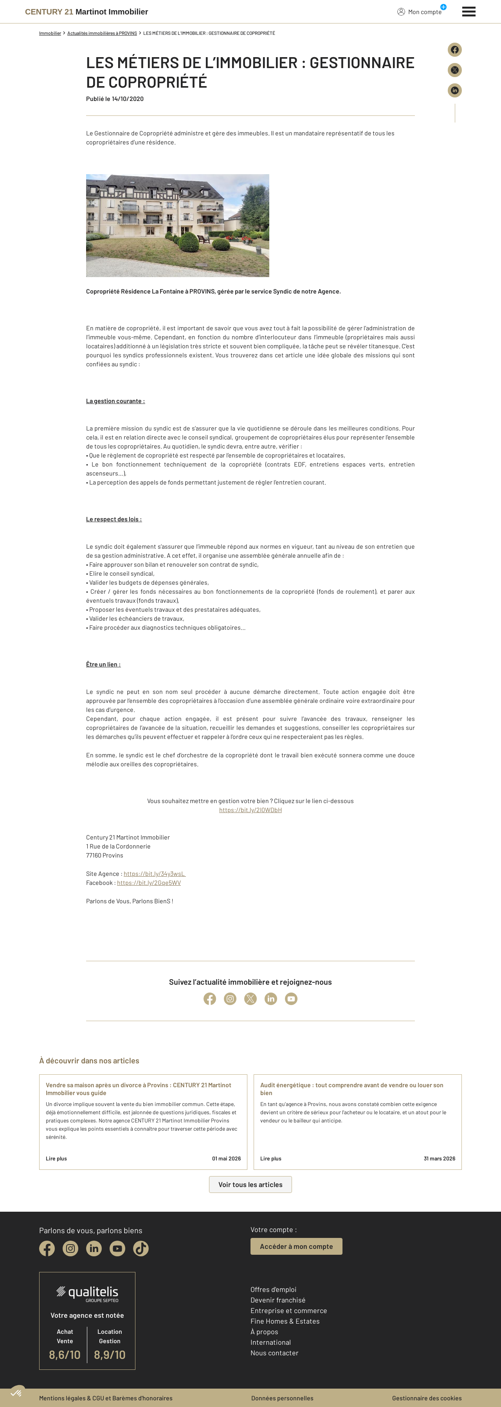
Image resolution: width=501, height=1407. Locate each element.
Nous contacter (274, 1352)
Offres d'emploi (273, 1289)
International (270, 1342)
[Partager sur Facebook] (455, 50)
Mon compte (419, 11)
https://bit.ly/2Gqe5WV (149, 882)
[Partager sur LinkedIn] (455, 90)
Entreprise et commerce (288, 1310)
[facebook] (47, 1248)
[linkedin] (94, 1248)
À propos (264, 1331)
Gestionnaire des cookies (427, 1398)
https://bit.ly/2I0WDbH (250, 809)
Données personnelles (282, 1398)
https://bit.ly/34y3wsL (155, 873)
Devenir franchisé (278, 1299)
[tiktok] (141, 1248)
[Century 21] (86, 11)
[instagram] (70, 1248)
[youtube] (117, 1248)
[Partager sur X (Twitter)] (455, 70)
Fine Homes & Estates (285, 1321)
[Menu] (469, 10)
